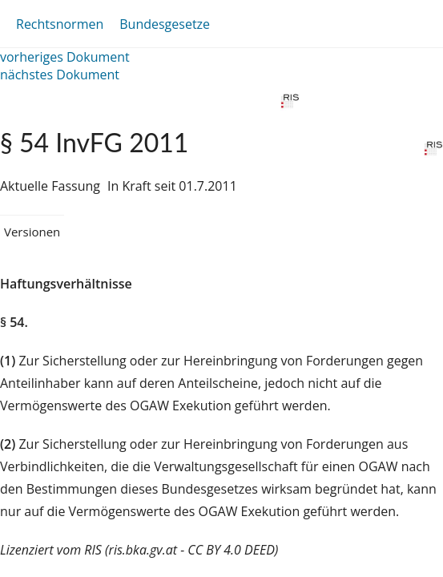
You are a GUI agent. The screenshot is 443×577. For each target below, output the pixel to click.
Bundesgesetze (164, 24)
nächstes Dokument (59, 74)
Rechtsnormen (59, 24)
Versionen (32, 232)
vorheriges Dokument (65, 57)
